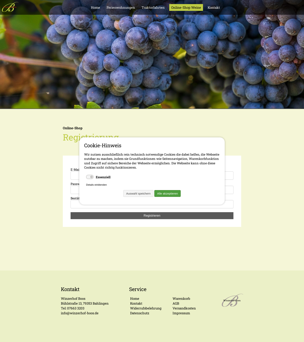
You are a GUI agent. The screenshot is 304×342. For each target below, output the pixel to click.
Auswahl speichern (138, 193)
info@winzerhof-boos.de (79, 313)
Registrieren (152, 215)
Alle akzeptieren (167, 193)
